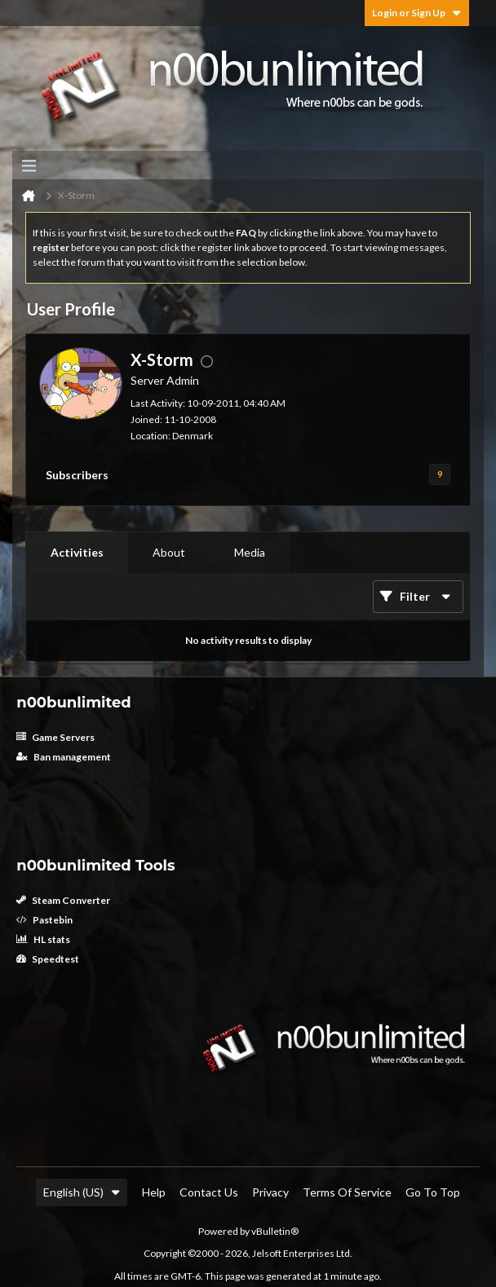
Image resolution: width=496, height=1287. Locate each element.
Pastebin (44, 920)
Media (249, 552)
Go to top (432, 1192)
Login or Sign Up (417, 13)
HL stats (43, 939)
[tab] (77, 552)
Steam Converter (63, 900)
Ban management (63, 757)
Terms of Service (347, 1192)
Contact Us (208, 1192)
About (169, 552)
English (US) (81, 1192)
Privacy (270, 1192)
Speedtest (47, 959)
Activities (77, 552)
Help (154, 1192)
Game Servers (55, 737)
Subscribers (77, 475)
